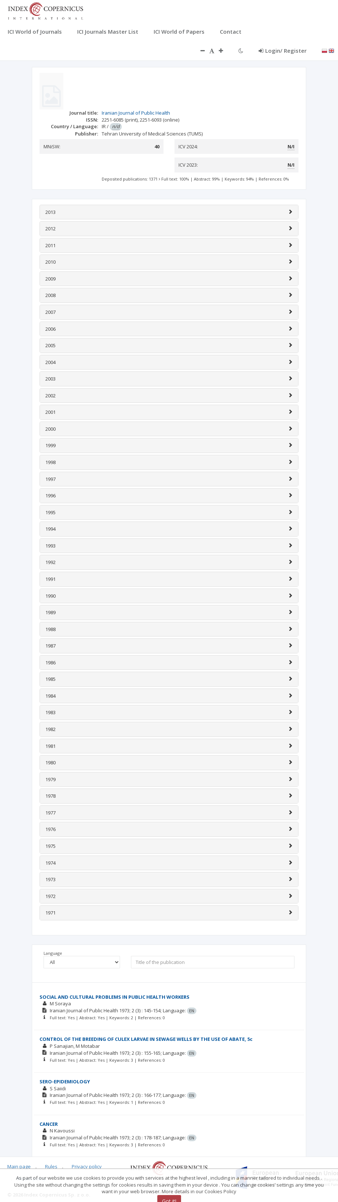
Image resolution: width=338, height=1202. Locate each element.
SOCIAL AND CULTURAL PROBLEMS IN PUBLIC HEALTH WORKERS (114, 997)
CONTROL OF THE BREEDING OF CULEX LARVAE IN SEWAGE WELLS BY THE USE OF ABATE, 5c (146, 1039)
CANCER (49, 1124)
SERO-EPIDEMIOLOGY (65, 1081)
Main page (19, 1166)
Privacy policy (87, 1166)
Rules (51, 1166)
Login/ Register (283, 50)
